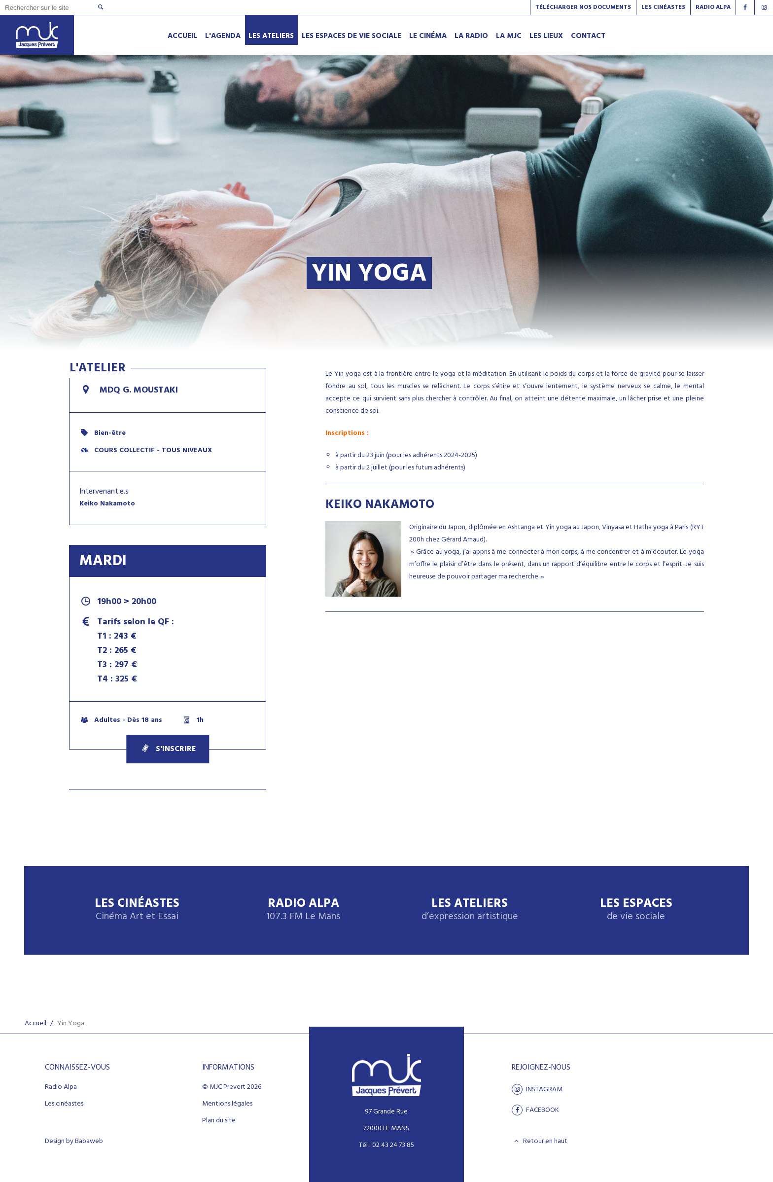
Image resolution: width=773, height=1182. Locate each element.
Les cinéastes (64, 1104)
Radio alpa (713, 7)
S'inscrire (168, 749)
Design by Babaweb (74, 1141)
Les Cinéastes (663, 7)
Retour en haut (539, 1141)
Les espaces (636, 910)
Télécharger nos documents (583, 7)
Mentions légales (227, 1104)
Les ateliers (470, 910)
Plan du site (219, 1120)
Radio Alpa (303, 910)
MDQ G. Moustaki (128, 390)
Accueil (35, 1023)
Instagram (537, 1089)
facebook (535, 1110)
